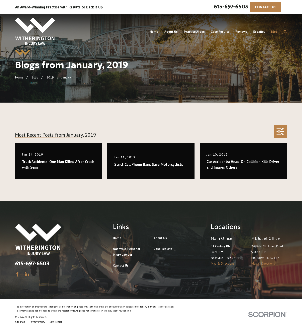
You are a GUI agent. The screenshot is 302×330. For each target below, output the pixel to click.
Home (117, 238)
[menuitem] (20, 321)
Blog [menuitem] (274, 32)
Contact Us (121, 265)
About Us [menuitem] (171, 32)
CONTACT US (265, 7)
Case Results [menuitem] (220, 32)
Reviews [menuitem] (241, 32)
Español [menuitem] (259, 32)
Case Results (163, 249)
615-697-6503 (231, 6)
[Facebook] (17, 274)
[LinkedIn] (27, 274)
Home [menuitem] (154, 32)
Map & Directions (222, 263)
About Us (160, 238)
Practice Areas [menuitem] (194, 32)
